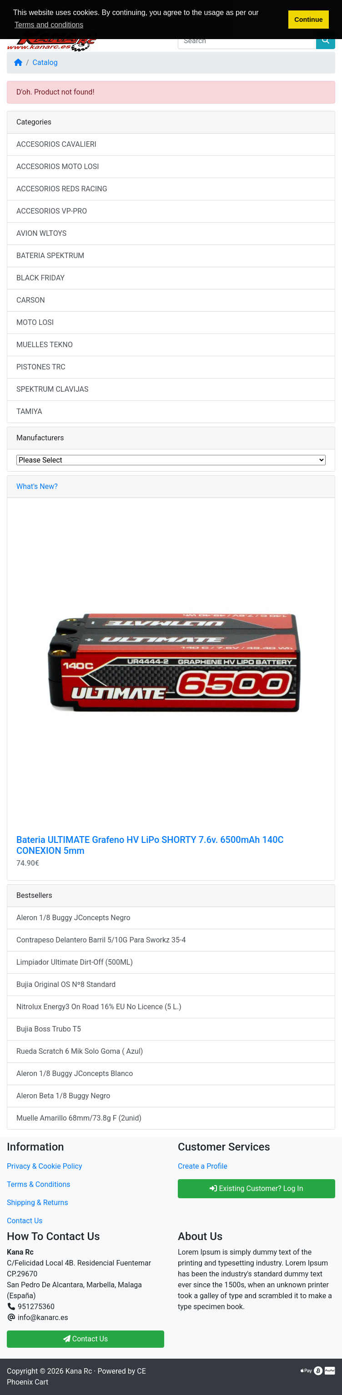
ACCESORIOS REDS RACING (61, 188)
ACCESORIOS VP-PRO (51, 211)
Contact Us (25, 1220)
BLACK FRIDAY (40, 278)
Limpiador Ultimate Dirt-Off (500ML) (74, 962)
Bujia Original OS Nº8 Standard (66, 984)
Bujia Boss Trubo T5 (48, 1029)
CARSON (30, 300)
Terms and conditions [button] (49, 25)
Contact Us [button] (85, 1339)
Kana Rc (78, 1371)
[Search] (247, 40)
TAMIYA (29, 411)
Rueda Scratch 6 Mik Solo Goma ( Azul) (79, 1051)
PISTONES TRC (40, 367)
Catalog (45, 62)
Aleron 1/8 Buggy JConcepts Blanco (74, 1073)
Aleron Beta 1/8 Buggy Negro (63, 1095)
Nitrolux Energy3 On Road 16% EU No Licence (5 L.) (98, 1006)
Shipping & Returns (37, 1202)
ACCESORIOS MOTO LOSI (57, 166)
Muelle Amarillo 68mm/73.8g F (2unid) (78, 1118)
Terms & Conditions (38, 1184)
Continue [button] (308, 19)
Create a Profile (202, 1166)
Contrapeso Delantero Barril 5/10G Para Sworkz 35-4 (101, 940)
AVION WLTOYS (41, 233)
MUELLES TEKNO (44, 344)
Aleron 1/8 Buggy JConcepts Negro (73, 917)
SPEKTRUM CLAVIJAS (52, 389)
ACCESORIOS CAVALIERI (56, 144)
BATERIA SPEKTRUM (50, 255)
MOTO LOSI (35, 322)
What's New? (37, 486)
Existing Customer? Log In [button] (256, 1188)
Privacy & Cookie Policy (44, 1166)
